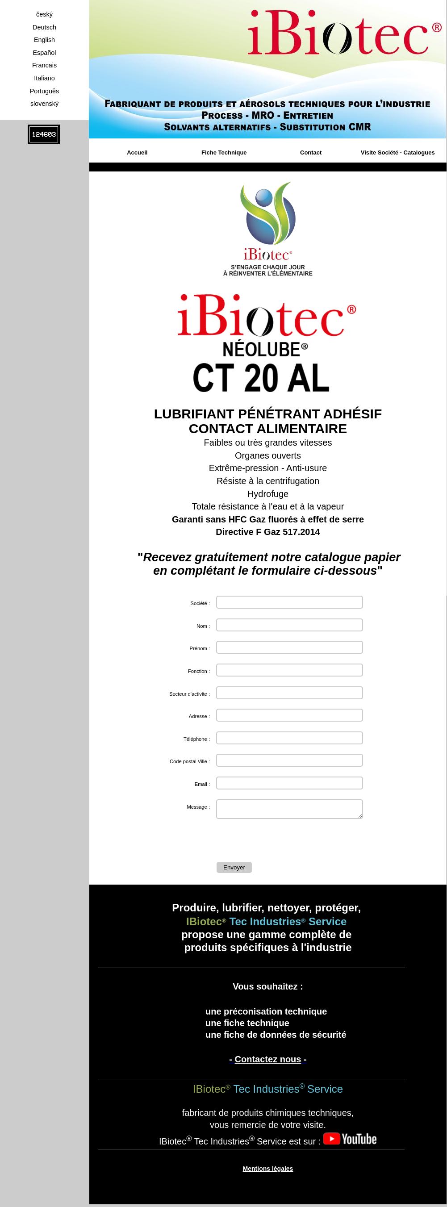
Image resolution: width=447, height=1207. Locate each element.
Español (44, 52)
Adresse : (199, 716)
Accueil (137, 152)
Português (44, 91)
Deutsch (44, 27)
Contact (311, 152)
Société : (200, 603)
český (44, 14)
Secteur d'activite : (189, 694)
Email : (202, 784)
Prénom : (200, 648)
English (44, 39)
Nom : (203, 626)
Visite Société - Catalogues (398, 152)
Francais (44, 65)
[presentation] (284, 842)
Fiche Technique (224, 152)
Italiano (44, 78)
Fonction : (199, 671)
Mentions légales (268, 1171)
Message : (198, 807)
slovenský (44, 103)
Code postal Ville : (190, 761)
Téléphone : (197, 739)
